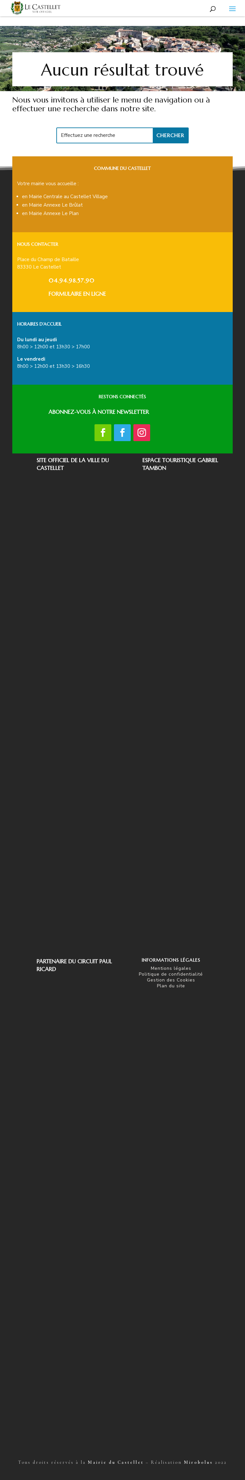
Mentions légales (171, 968)
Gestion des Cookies (171, 980)
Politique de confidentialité (171, 974)
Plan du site (171, 986)
